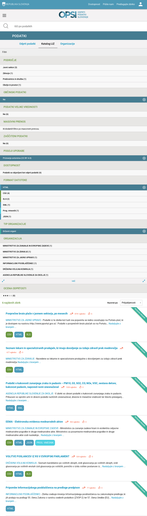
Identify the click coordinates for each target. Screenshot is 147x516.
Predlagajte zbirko (126, 4)
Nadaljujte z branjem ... (29, 362)
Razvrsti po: (112, 303)
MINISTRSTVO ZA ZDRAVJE (20, 358)
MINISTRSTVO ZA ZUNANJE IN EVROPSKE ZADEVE (32, 428)
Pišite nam (108, 4)
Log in (140, 4)
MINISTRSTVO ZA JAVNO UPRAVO (24, 320)
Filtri (4, 52)
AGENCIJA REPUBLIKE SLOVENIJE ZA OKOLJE (30, 393)
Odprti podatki (27, 43)
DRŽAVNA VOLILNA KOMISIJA (21, 463)
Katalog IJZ (48, 43)
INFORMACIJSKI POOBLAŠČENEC (23, 494)
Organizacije (67, 43)
